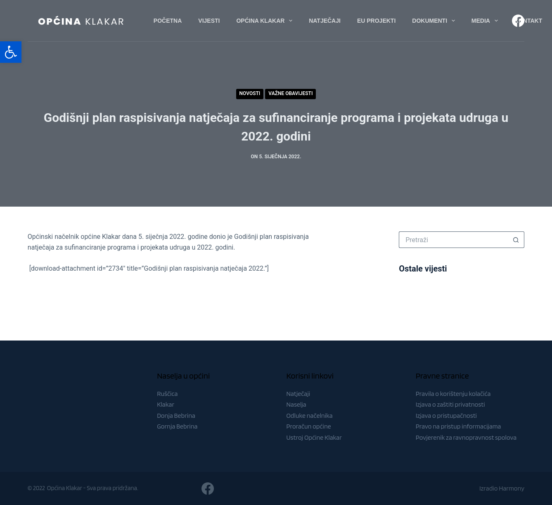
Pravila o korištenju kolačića (453, 394)
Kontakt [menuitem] (528, 20)
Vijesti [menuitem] (209, 20)
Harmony (511, 488)
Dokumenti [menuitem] (435, 21)
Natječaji (298, 394)
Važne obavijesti (290, 93)
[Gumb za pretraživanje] (516, 239)
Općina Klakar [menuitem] (266, 21)
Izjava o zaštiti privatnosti (450, 404)
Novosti (250, 93)
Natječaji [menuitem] (325, 20)
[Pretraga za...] (453, 239)
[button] (10, 52)
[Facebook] (518, 20)
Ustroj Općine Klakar (313, 437)
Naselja (296, 404)
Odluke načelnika (309, 415)
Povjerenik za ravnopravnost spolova (466, 437)
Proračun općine (308, 426)
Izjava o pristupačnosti (446, 415)
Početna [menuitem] (168, 20)
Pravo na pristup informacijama (458, 426)
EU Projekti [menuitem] (376, 20)
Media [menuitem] (486, 21)
